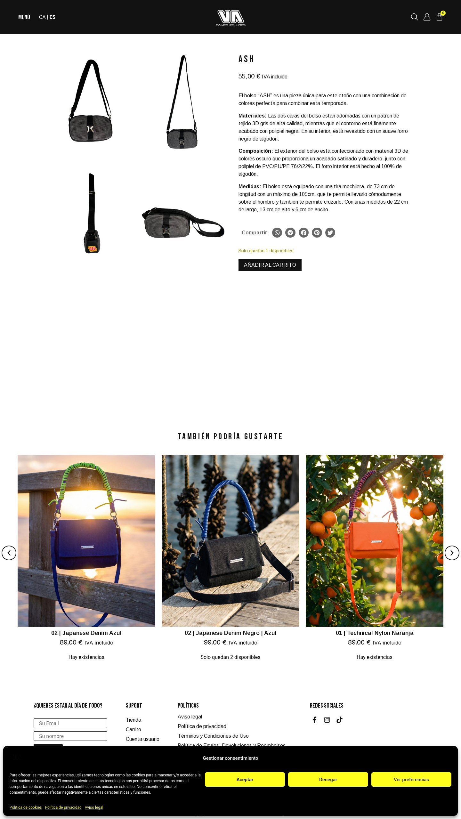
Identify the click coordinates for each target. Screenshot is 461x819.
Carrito (133, 729)
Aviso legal (94, 807)
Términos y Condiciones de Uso (213, 736)
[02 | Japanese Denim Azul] (86, 561)
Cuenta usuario (142, 739)
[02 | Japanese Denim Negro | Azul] (230, 561)
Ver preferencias (411, 780)
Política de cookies (26, 807)
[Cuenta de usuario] (427, 17)
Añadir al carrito (270, 265)
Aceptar (245, 780)
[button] (277, 233)
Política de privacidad (63, 807)
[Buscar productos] (414, 17)
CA (42, 17)
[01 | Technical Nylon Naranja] (374, 561)
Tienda (133, 720)
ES (53, 17)
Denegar (328, 780)
